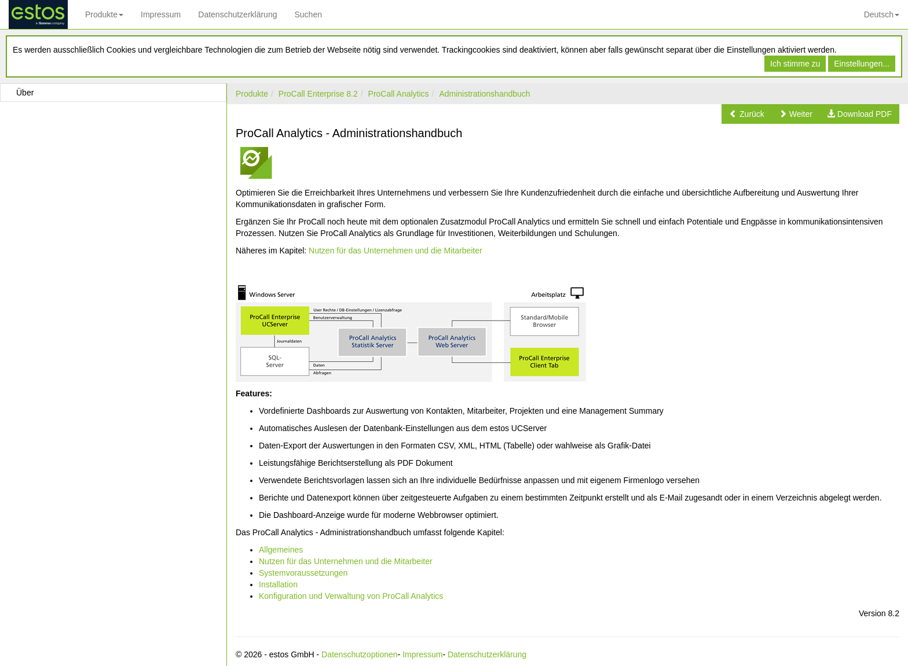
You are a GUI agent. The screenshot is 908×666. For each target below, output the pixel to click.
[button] (747, 114)
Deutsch (881, 14)
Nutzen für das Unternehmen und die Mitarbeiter (395, 250)
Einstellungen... (861, 63)
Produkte (104, 14)
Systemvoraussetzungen (303, 572)
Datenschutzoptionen (359, 654)
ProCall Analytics (398, 93)
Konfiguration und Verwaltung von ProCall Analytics (351, 596)
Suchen (307, 14)
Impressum (161, 14)
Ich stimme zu (795, 63)
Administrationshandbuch (484, 93)
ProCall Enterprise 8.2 (318, 93)
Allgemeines (281, 549)
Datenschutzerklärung (237, 14)
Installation (278, 584)
